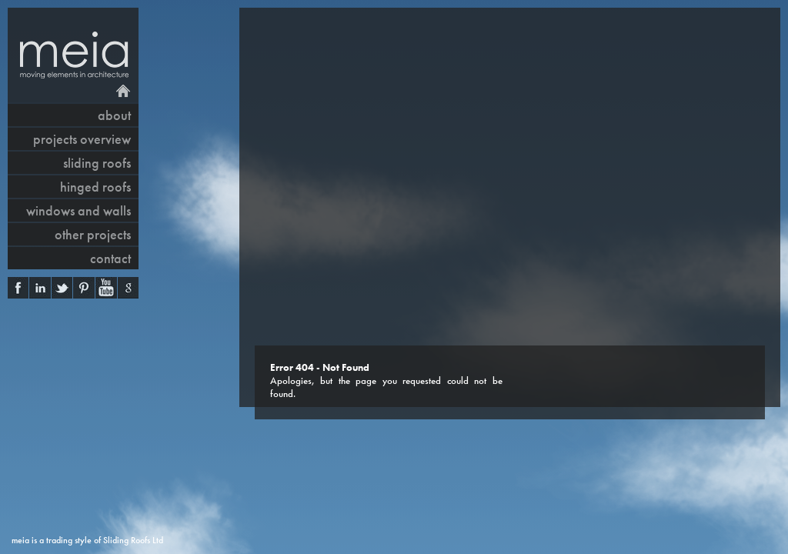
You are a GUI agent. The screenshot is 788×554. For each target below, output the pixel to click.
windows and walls (78, 210)
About (114, 115)
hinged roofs (95, 186)
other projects (93, 234)
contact (110, 258)
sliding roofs (97, 163)
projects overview (82, 139)
